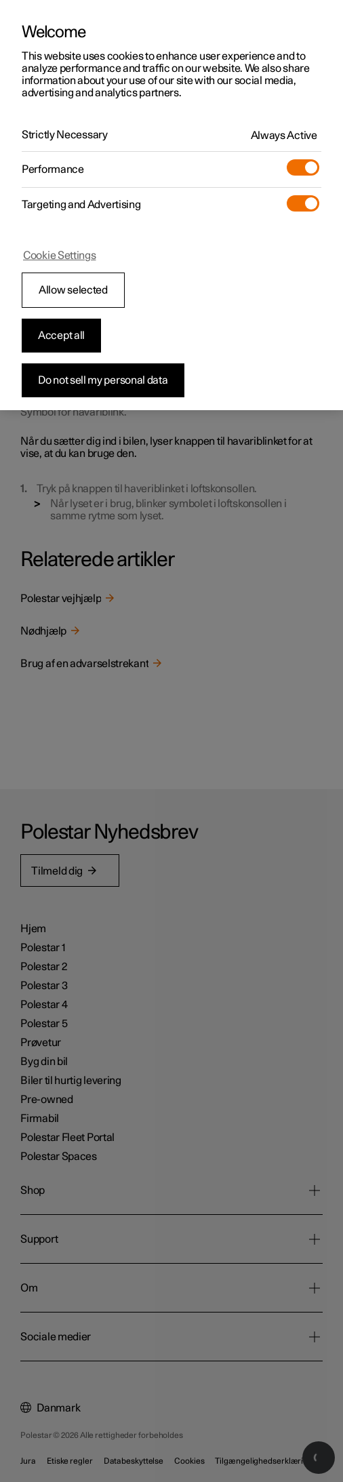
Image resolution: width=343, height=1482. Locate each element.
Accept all (61, 335)
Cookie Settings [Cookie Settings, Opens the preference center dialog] (59, 255)
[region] (171, 205)
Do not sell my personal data (103, 380)
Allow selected (73, 290)
